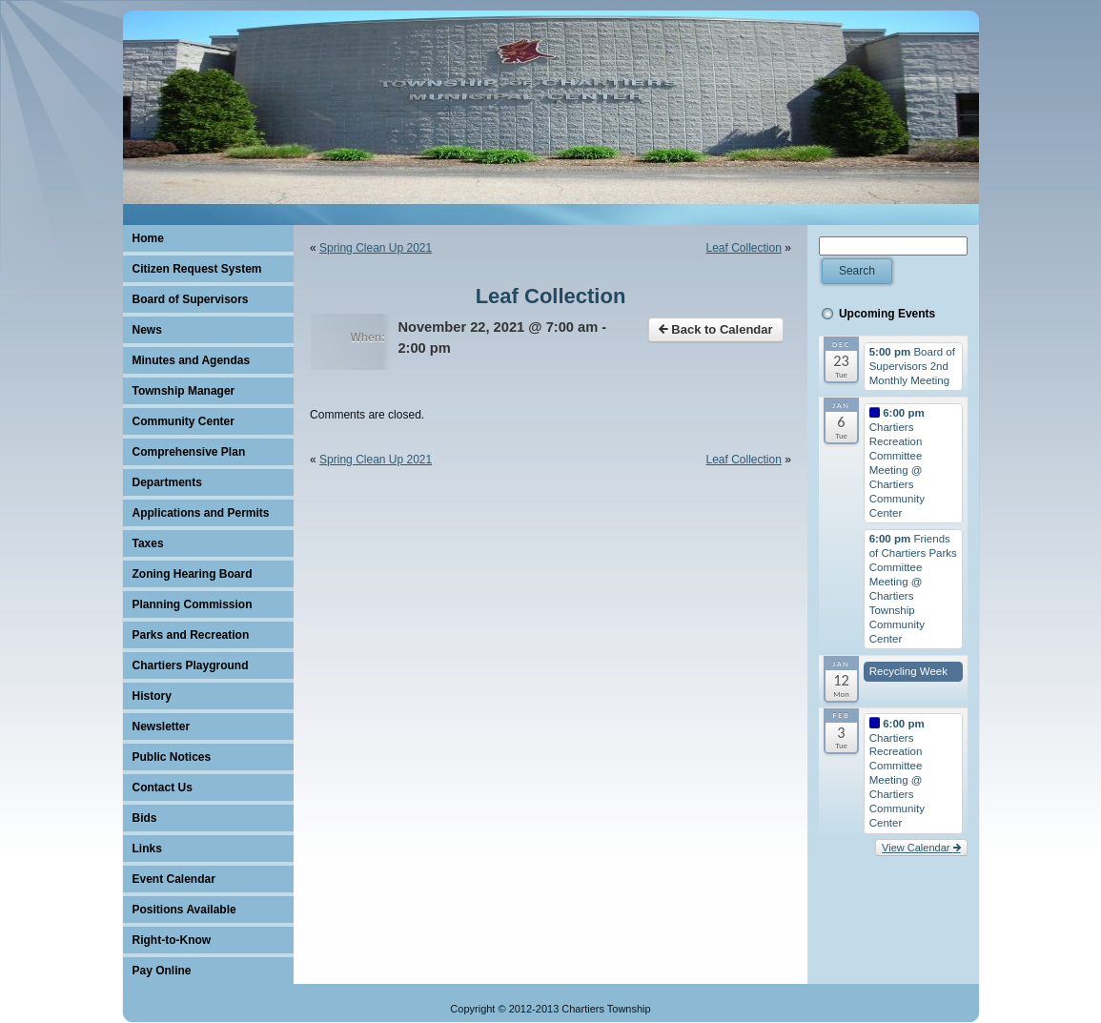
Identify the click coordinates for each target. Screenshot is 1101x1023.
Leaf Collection (743, 248)
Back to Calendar (716, 329)
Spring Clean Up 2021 (375, 248)
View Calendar (921, 847)
